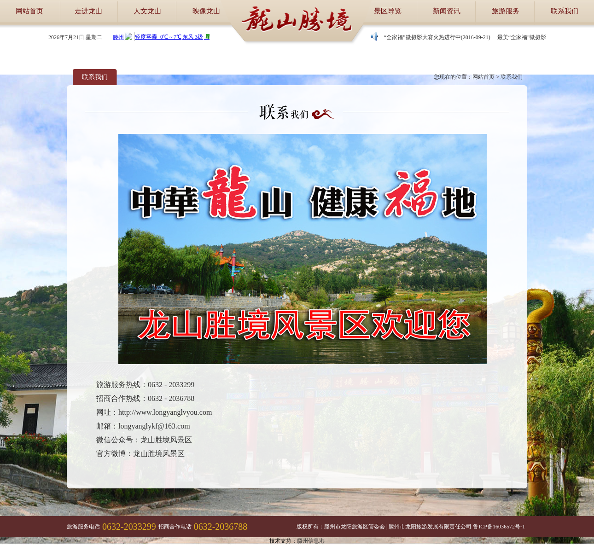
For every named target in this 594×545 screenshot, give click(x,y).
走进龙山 (88, 11)
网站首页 (29, 11)
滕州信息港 (311, 541)
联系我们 (564, 11)
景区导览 (388, 11)
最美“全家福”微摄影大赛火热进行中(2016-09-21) (432, 37)
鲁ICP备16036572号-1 (499, 526)
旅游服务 (505, 11)
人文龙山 (147, 11)
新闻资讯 (446, 11)
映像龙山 (206, 11)
